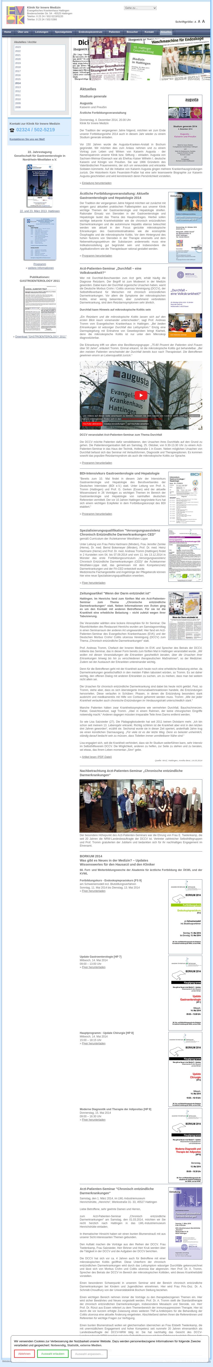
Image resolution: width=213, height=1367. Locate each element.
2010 (18, 99)
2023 (18, 47)
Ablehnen (24, 1353)
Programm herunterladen (97, 255)
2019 (18, 63)
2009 (18, 103)
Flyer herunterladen (93, 582)
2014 (18, 83)
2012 (18, 91)
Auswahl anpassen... (89, 1354)
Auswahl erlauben (52, 1353)
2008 (18, 107)
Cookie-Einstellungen (114, 424)
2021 (18, 55)
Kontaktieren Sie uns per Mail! (27, 139)
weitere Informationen (41, 268)
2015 (18, 79)
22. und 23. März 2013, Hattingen (40, 211)
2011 (18, 95)
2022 (18, 51)
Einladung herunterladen (97, 183)
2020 (18, 59)
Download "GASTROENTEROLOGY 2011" (40, 336)
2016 (18, 75)
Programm (40, 264)
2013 (18, 87)
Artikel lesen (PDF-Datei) (97, 757)
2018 (18, 67)
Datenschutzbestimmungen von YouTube (142, 419)
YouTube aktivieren (92, 424)
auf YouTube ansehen (138, 424)
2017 (18, 71)
